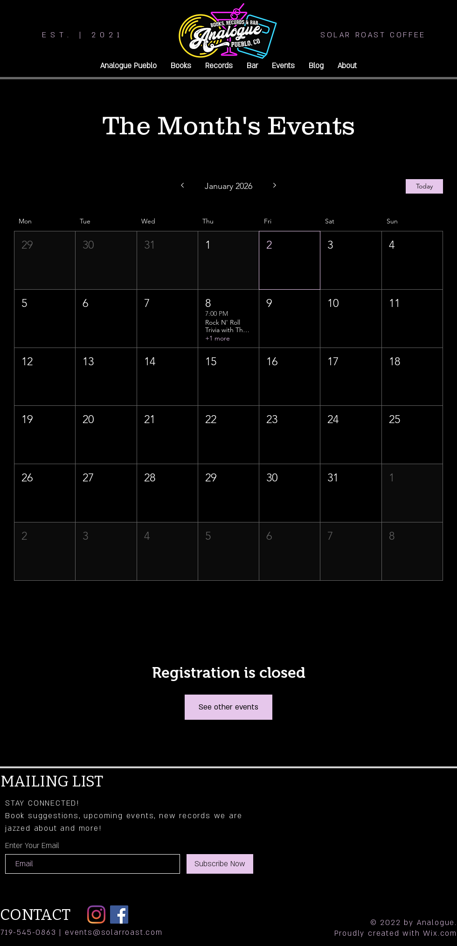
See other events (228, 707)
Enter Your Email (32, 846)
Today (424, 186)
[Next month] (275, 186)
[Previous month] (182, 186)
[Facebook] (119, 914)
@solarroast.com (128, 932)
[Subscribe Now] (220, 864)
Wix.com (440, 933)
